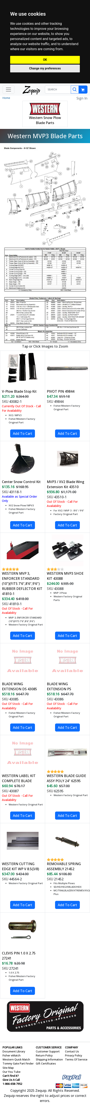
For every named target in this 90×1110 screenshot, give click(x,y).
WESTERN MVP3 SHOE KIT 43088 (65, 576)
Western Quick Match (16, 1059)
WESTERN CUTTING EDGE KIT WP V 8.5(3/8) (20, 866)
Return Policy (44, 1055)
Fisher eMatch (12, 1055)
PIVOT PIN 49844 (60, 391)
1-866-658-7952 (12, 1084)
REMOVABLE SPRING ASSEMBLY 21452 (64, 866)
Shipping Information (49, 1059)
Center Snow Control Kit (21, 481)
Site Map (8, 1068)
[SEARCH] (58, 90)
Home (6, 98)
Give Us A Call (11, 1080)
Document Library (14, 1051)
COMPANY (71, 1047)
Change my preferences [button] (45, 68)
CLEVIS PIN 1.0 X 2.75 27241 (19, 956)
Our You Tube (12, 1072)
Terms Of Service (76, 1059)
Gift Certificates (46, 1063)
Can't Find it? (11, 1076)
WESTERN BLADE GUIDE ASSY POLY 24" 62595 (66, 778)
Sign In (81, 98)
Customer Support (48, 1051)
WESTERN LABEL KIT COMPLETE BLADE (19, 778)
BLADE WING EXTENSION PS (59, 686)
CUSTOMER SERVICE (49, 1047)
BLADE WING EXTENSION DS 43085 (19, 686)
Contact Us (72, 1051)
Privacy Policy (73, 1055)
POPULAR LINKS (12, 1047)
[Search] (75, 90)
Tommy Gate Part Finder (18, 1063)
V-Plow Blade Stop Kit (19, 391)
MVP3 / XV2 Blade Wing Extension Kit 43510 (65, 484)
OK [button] (45, 59)
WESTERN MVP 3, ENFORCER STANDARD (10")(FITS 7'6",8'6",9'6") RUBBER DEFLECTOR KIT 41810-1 (22, 583)
